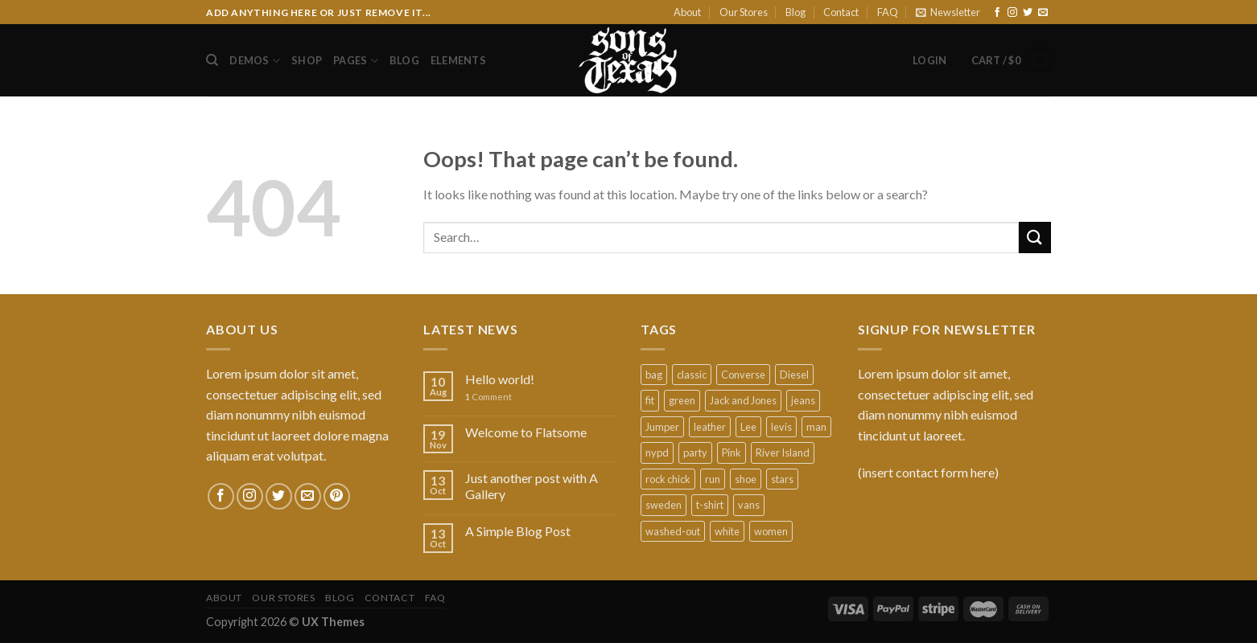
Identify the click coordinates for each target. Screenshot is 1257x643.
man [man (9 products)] (816, 426)
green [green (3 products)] (682, 400)
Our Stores (743, 12)
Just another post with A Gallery (531, 485)
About (687, 12)
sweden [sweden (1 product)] (663, 504)
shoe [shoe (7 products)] (745, 479)
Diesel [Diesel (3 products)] (794, 374)
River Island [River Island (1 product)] (783, 452)
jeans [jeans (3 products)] (803, 400)
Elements (458, 60)
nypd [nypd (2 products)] (657, 452)
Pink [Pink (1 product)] (731, 452)
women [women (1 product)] (771, 531)
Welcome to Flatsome (526, 432)
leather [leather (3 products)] (710, 426)
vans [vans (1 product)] (749, 504)
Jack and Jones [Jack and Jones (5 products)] (743, 400)
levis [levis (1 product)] (781, 426)
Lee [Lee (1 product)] (748, 426)
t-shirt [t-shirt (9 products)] (709, 504)
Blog (795, 12)
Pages (355, 60)
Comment (488, 396)
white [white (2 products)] (727, 531)
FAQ (887, 12)
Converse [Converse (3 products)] (743, 374)
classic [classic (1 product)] (692, 374)
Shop (306, 60)
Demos (254, 60)
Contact (841, 12)
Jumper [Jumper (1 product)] (662, 426)
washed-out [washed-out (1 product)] (672, 531)
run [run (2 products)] (712, 479)
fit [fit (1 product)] (649, 400)
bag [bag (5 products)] (653, 374)
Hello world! (499, 379)
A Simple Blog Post (518, 531)
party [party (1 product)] (695, 452)
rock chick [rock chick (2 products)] (667, 479)
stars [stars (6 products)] (782, 479)
